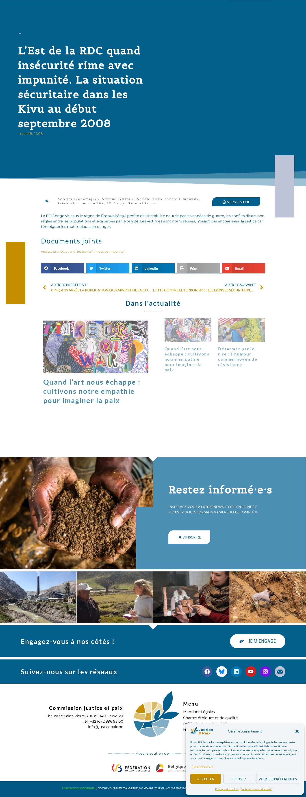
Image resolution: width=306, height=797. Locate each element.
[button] (297, 731)
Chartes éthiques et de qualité (210, 718)
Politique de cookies (227, 789)
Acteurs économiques (78, 199)
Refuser (238, 779)
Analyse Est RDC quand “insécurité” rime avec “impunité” (83, 251)
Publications (143, 9)
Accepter (205, 779)
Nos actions (106, 9)
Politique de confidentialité (256, 789)
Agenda (173, 9)
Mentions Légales (199, 712)
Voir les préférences (278, 779)
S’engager (201, 9)
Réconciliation (142, 203)
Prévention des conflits (81, 203)
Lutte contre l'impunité (176, 199)
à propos (73, 9)
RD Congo (116, 203)
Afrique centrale (118, 199)
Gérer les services (203, 767)
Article (143, 199)
